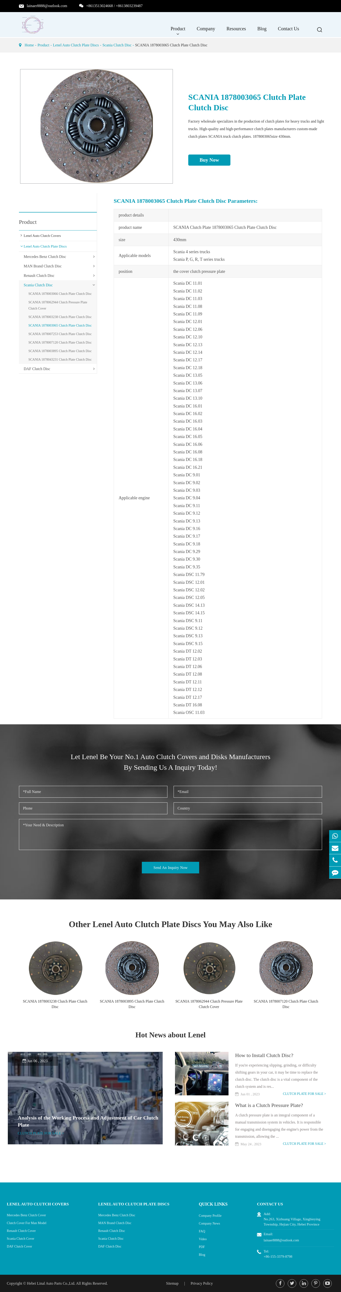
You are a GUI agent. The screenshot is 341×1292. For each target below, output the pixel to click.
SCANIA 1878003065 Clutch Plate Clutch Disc (171, 45)
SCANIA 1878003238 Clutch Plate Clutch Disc (60, 317)
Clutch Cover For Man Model (26, 1223)
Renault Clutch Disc (39, 276)
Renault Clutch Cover (21, 1230)
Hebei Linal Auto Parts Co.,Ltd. (51, 1283)
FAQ (204, 1230)
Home (29, 45)
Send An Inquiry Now (170, 868)
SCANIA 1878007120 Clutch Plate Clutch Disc (60, 342)
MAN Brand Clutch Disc (43, 266)
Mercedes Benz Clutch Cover (26, 1215)
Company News (212, 1223)
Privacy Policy (202, 1283)
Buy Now (209, 160)
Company (206, 31)
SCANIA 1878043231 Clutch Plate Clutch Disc (60, 359)
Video (205, 1238)
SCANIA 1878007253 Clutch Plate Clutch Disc (60, 334)
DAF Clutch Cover (19, 1246)
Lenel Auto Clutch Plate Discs (76, 45)
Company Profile (212, 1215)
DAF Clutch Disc (37, 369)
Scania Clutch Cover (20, 1238)
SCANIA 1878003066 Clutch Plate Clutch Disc (60, 294)
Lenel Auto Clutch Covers (42, 236)
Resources (236, 31)
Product (177, 31)
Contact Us (288, 31)
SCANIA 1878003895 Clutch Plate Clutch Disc (60, 351)
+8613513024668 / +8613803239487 (114, 6)
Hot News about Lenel (170, 1034)
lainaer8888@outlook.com (47, 6)
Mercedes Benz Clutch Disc (45, 257)
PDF (204, 1246)
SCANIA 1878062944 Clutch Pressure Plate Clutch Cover (57, 305)
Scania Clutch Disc (117, 45)
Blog (262, 31)
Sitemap (172, 1283)
